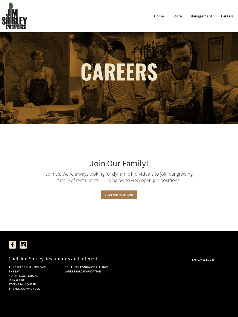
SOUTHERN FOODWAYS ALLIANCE (86, 267)
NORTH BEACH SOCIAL (23, 276)
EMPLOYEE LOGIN (203, 259)
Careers (227, 16)
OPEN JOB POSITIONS (119, 194)
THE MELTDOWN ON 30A (24, 289)
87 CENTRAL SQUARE (22, 284)
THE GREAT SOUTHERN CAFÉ (27, 267)
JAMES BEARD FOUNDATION (83, 271)
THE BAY (14, 271)
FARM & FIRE (17, 280)
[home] (14, 16)
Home (159, 16)
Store (177, 16)
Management (201, 16)
